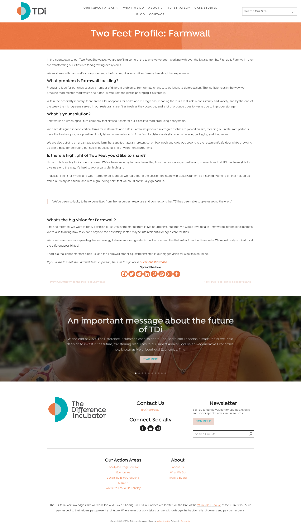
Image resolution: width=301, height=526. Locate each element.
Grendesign (186, 521)
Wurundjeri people (209, 505)
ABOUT (154, 8)
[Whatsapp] (161, 274)
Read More (150, 362)
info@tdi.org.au (150, 409)
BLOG (140, 14)
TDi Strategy (179, 8)
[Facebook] (124, 274)
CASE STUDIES (205, 8)
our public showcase (153, 262)
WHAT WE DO (133, 8)
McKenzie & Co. (164, 521)
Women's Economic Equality (123, 488)
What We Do (178, 472)
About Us (178, 467)
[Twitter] (131, 274)
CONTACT (157, 14)
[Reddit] (139, 274)
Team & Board (178, 477)
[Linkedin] (146, 274)
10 (165, 373)
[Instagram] (169, 274)
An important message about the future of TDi (150, 329)
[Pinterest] (154, 274)
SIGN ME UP (203, 421)
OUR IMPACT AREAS (99, 8)
